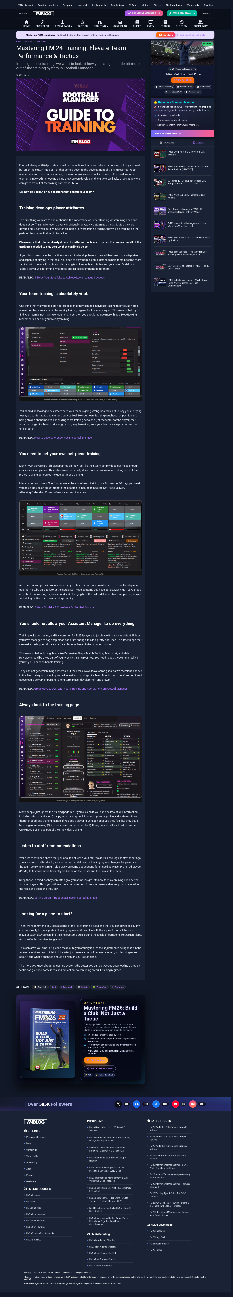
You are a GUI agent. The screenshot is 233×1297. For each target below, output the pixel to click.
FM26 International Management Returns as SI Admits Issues (169, 1214)
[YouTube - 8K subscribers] (175, 1104)
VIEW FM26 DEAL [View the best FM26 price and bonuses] (182, 80)
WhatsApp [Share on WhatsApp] (102, 987)
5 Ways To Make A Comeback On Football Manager (64, 607)
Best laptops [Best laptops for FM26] (117, 5)
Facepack (67, 5)
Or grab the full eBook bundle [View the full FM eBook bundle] (191, 34)
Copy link (42, 987)
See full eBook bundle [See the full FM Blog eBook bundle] (100, 1068)
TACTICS (83, 23)
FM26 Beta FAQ (33, 1239)
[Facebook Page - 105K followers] (156, 1104)
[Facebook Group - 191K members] (136, 1104)
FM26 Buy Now (182, 13)
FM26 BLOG (42, 23)
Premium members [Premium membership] (48, 5)
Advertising (31, 1162)
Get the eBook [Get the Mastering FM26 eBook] (166, 34)
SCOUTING (101, 23)
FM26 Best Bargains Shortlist (103, 1259)
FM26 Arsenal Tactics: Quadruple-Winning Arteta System (170, 1176)
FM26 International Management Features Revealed (170, 1185)
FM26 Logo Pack (157, 1237)
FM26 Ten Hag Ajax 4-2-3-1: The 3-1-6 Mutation (168, 1195)
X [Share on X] (55, 987)
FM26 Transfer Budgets (100, 1265)
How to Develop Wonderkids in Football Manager (63, 437)
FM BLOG (28, 41)
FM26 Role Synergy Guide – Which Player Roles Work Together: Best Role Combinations (187, 283)
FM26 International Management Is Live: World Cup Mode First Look (169, 1166)
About (29, 1169)
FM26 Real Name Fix (159, 1243)
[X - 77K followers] (118, 1104)
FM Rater (30, 1201)
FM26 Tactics (156, 1250)
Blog (28, 1143)
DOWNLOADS (63, 23)
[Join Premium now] (182, 133)
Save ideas (209, 5)
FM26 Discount (33, 1195)
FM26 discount (25, 5)
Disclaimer (31, 1181)
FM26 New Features (36, 1227)
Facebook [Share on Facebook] (68, 987)
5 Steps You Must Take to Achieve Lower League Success (69, 277)
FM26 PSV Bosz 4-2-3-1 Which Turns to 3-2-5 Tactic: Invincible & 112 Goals (170, 1204)
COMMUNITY (200, 23)
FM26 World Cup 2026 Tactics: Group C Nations (168, 1128)
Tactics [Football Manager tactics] (157, 5)
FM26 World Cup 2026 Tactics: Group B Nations (168, 1138)
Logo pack (82, 5)
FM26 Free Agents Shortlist (102, 1247)
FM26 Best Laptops (35, 1214)
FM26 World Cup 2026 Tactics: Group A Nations (168, 1147)
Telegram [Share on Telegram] (119, 987)
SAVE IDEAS (120, 23)
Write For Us (32, 1156)
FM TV (150, 23)
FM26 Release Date (35, 1220)
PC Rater (133, 5)
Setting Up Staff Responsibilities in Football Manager (66, 897)
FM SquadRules (174, 5)
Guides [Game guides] (145, 5)
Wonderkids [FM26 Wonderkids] (193, 5)
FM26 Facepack (157, 1231)
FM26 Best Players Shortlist (102, 1253)
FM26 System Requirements (40, 1233)
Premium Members (144, 13)
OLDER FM (181, 23)
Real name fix (99, 5)
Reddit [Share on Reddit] (84, 987)
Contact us (31, 1150)
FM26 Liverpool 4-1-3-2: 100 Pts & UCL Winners (168, 1157)
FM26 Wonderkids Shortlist (102, 1240)
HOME (26, 23)
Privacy (29, 1175)
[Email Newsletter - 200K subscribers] (193, 1104)
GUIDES (137, 23)
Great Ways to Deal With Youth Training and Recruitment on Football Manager (80, 688)
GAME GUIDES (41, 41)
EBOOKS (165, 23)
